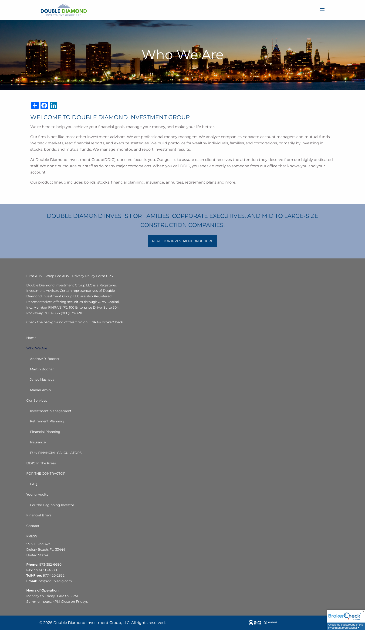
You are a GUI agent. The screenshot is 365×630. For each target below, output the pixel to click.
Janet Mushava (42, 379)
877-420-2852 (53, 575)
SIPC (63, 307)
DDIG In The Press (41, 463)
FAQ (33, 484)
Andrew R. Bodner (45, 359)
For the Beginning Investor (52, 505)
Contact (32, 526)
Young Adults (37, 494)
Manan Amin (40, 390)
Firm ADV (34, 276)
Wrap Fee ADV (57, 276)
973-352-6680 (50, 564)
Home (31, 338)
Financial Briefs (38, 515)
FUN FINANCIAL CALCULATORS (56, 453)
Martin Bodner (42, 369)
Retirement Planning (47, 421)
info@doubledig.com (55, 581)
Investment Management (50, 411)
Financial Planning (45, 432)
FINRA (53, 307)
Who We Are (36, 348)
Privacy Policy (83, 276)
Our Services (36, 400)
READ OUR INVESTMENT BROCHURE (182, 241)
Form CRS (104, 276)
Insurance (38, 442)
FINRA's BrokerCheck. (106, 322)
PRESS (31, 536)
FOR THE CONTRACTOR (45, 473)
